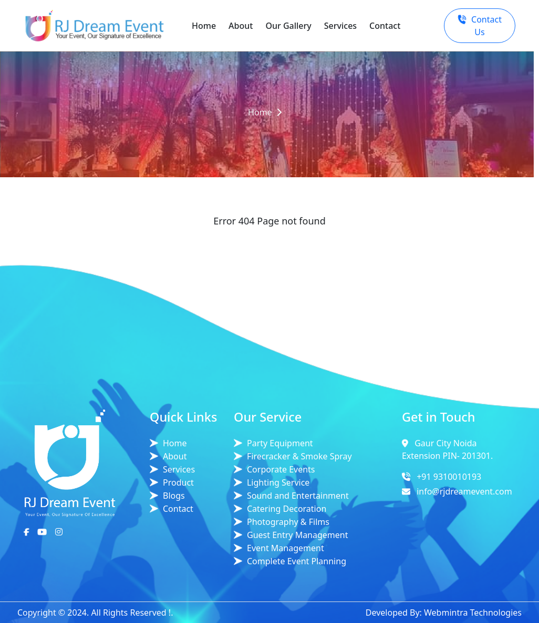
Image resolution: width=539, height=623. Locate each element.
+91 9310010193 (449, 476)
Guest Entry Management (297, 535)
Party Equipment (280, 443)
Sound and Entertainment (298, 495)
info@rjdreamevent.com (464, 491)
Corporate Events (281, 469)
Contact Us (480, 26)
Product (178, 482)
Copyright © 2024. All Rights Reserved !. (95, 612)
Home (204, 25)
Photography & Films (288, 522)
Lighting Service (278, 482)
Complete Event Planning (296, 561)
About (241, 25)
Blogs (174, 495)
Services (340, 25)
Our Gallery (288, 25)
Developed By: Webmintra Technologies (444, 612)
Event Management (285, 548)
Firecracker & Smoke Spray (299, 456)
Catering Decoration (286, 508)
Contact (384, 25)
